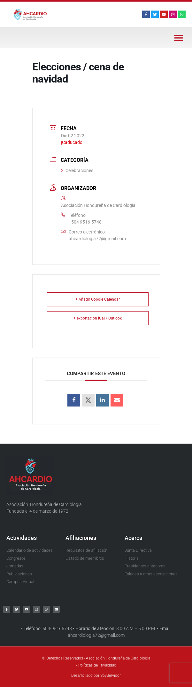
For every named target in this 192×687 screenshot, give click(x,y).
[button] (178, 37)
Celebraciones (77, 170)
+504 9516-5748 (85, 222)
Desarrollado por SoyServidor (96, 675)
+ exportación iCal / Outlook (97, 318)
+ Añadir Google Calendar (97, 299)
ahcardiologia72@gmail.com (97, 238)
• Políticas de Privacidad (96, 665)
